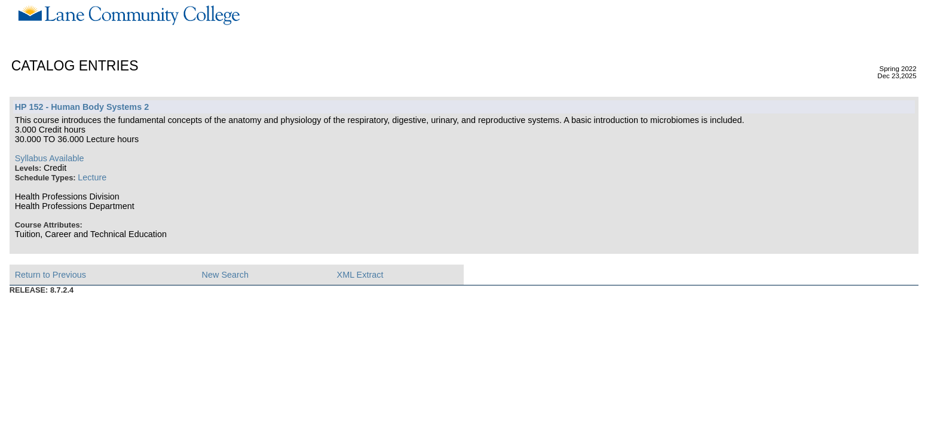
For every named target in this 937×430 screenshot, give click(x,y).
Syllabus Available (49, 158)
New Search (225, 275)
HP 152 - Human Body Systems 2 (82, 107)
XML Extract (360, 275)
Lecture (92, 177)
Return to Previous (50, 275)
